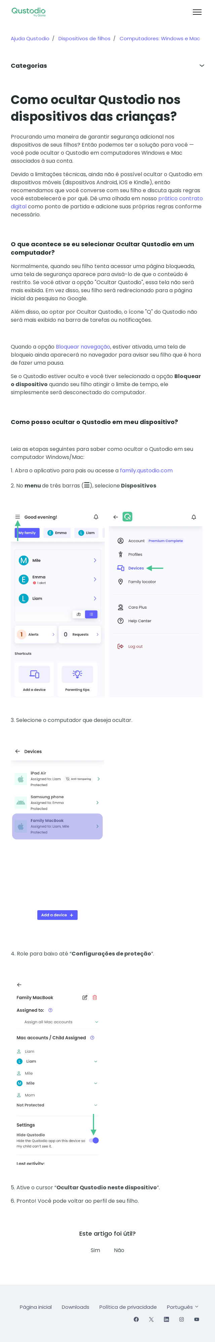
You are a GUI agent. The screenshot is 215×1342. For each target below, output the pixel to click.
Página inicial (36, 1306)
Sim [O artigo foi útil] (95, 1250)
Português (183, 1306)
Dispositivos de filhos (84, 38)
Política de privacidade (128, 1306)
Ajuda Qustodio (30, 38)
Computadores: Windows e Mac (160, 38)
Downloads (75, 1306)
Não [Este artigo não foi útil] (119, 1250)
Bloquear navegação (82, 347)
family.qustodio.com (146, 470)
